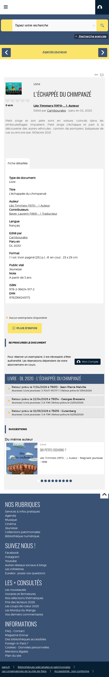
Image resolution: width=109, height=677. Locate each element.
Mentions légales (16, 651)
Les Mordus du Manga (20, 610)
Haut (104, 494)
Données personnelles (33, 647)
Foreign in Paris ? (16, 643)
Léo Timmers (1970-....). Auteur (56, 106)
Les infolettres (14, 569)
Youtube (11, 561)
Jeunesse (11, 528)
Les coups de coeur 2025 (22, 606)
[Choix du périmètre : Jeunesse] (7, 25)
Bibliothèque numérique (22, 536)
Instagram (12, 557)
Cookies (10, 647)
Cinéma (10, 524)
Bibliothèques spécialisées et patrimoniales (44, 667)
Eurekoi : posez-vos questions (25, 573)
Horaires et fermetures (20, 594)
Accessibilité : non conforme (71, 671)
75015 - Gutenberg (63, 411)
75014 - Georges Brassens (68, 399)
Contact (19, 631)
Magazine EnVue (16, 635)
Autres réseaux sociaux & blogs (26, 565)
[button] (102, 7)
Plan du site (13, 655)
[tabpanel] (54, 238)
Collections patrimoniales (22, 532)
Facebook (12, 552)
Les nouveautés (15, 590)
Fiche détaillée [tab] (18, 163)
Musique (11, 520)
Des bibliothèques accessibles (25, 639)
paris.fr (6, 667)
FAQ (8, 631)
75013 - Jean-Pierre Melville (68, 387)
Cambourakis (56, 110)
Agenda (10, 515)
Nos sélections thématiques (24, 598)
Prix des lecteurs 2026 (20, 602)
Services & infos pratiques (22, 511)
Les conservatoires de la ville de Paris (24, 671)
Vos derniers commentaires (24, 614)
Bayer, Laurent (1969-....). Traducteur (33, 213)
